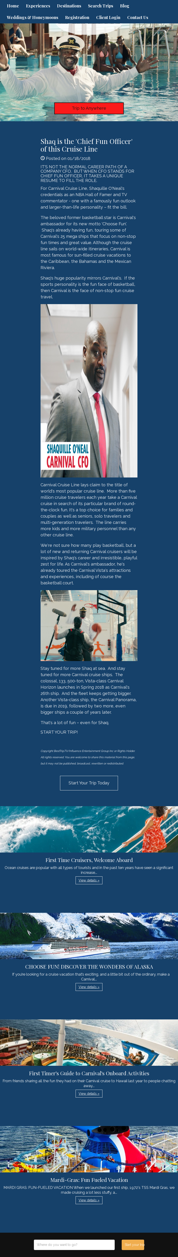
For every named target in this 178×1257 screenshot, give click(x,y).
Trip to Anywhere (89, 108)
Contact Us (137, 17)
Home (13, 6)
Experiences (38, 6)
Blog (124, 6)
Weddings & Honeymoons (32, 17)
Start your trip (134, 1245)
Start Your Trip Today (89, 782)
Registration (77, 17)
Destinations (69, 6)
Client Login (108, 17)
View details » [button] (89, 880)
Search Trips (100, 6)
